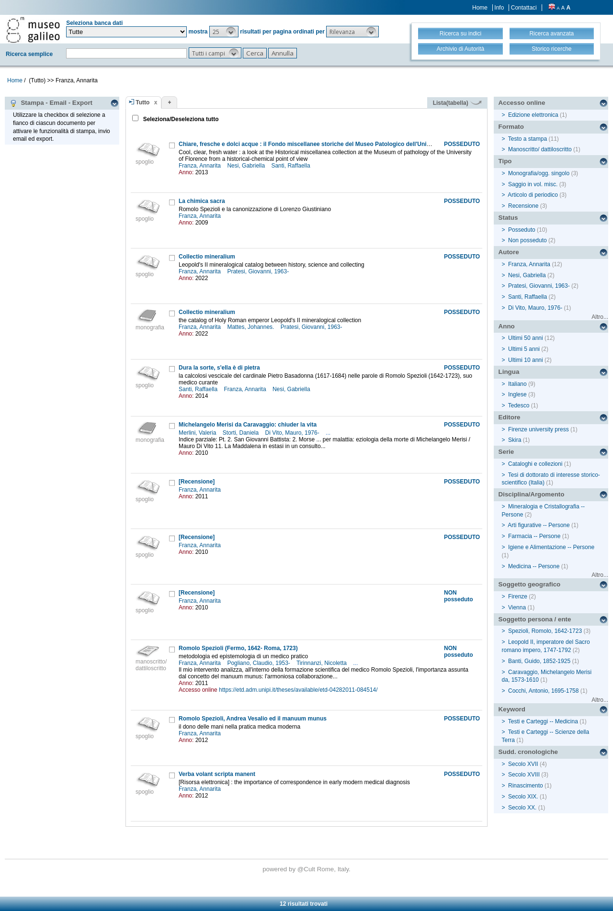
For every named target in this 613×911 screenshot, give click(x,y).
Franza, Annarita (200, 165)
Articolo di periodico (533, 194)
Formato (511, 126)
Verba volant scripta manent (217, 774)
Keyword (512, 709)
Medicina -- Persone (533, 566)
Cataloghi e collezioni (535, 464)
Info (499, 7)
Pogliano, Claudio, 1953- (259, 663)
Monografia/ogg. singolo (538, 173)
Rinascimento (525, 785)
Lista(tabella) (457, 103)
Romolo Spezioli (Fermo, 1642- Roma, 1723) (238, 648)
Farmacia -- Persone (534, 536)
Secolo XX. (522, 807)
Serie (506, 451)
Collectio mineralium (207, 256)
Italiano (517, 384)
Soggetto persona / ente (535, 619)
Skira (514, 440)
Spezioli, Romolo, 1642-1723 (545, 631)
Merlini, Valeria (198, 432)
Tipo (505, 161)
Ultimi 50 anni (525, 338)
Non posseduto (527, 240)
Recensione (523, 205)
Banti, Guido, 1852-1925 (539, 661)
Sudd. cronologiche (528, 751)
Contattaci (524, 7)
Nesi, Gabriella (246, 165)
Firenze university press (538, 429)
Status (508, 217)
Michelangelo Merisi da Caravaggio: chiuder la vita (248, 424)
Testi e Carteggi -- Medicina (543, 721)
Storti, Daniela (242, 432)
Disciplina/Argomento (532, 494)
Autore (509, 252)
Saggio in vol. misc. (532, 184)
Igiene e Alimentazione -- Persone (551, 547)
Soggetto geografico (530, 584)
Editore (510, 417)
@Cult (307, 869)
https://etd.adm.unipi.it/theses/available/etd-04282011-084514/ (298, 689)
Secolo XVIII (524, 774)
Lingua (509, 371)
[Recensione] (197, 481)
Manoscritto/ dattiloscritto (540, 149)
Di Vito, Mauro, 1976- (293, 432)
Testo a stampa (527, 138)
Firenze (517, 596)
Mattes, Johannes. (251, 327)
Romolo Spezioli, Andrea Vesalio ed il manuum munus (253, 718)
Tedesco (519, 405)
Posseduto (521, 229)
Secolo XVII (523, 764)
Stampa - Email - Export (51, 103)
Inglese (517, 394)
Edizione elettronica (533, 115)
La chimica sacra (202, 201)
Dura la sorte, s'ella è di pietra (219, 367)
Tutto (142, 102)
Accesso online (522, 102)
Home (480, 7)
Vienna (517, 607)
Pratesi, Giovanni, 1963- (258, 271)
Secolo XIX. (523, 796)
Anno (507, 326)
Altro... (599, 317)
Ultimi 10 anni (525, 360)
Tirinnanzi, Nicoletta (322, 663)
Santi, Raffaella (291, 165)
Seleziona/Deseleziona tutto (179, 119)
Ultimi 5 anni (524, 349)
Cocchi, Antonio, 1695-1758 (543, 690)
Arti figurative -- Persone (538, 525)
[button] (223, 31)
